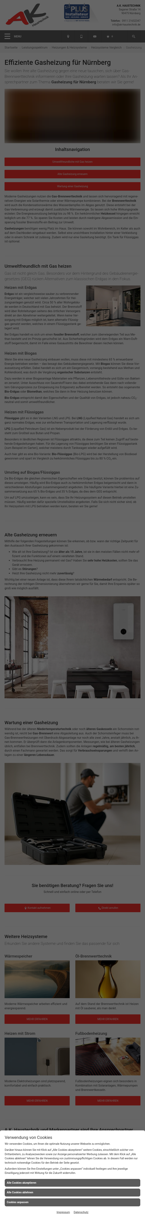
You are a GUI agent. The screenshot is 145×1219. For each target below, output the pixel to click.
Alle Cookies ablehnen (20, 1192)
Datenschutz (81, 1212)
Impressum (63, 1212)
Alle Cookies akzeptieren (21, 1182)
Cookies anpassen (18, 1202)
